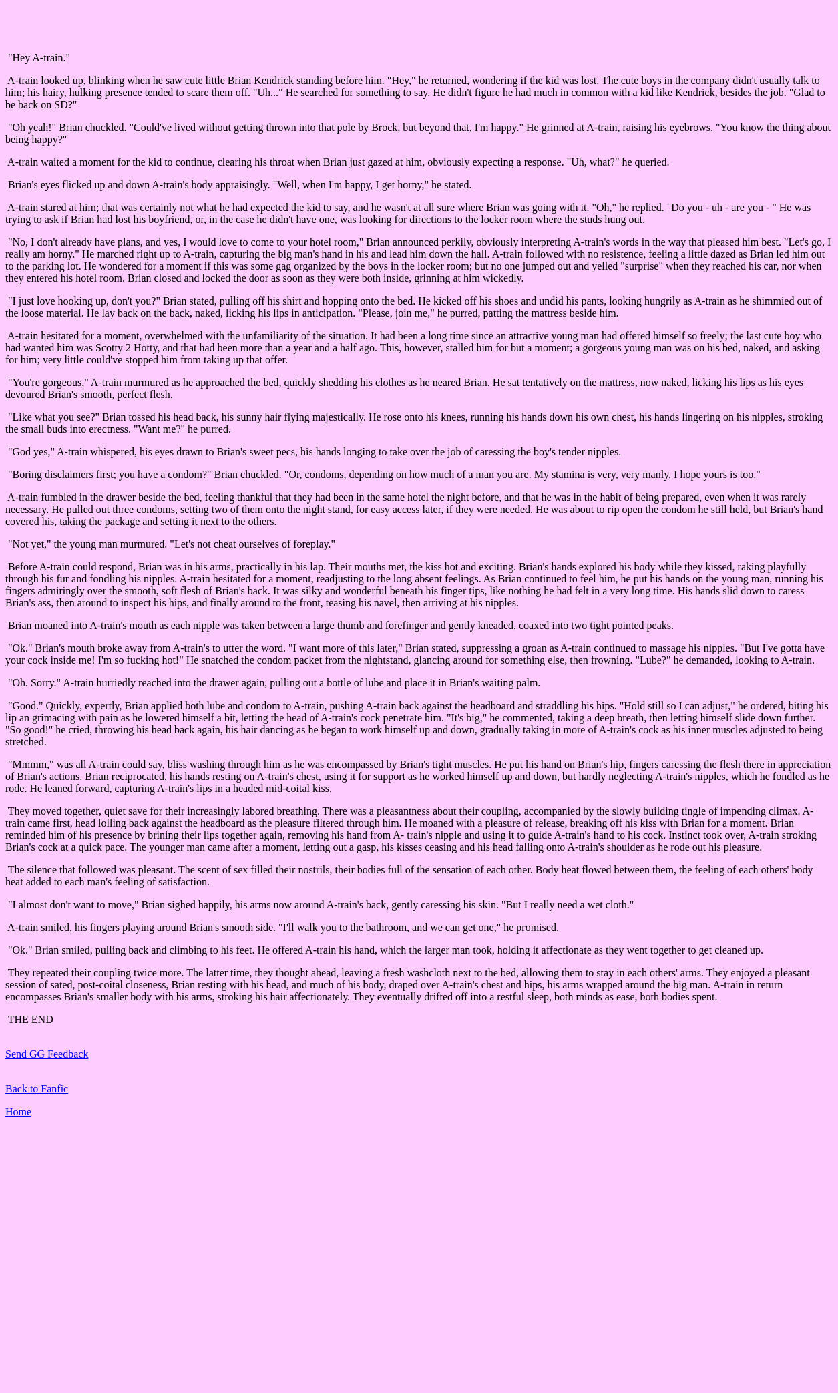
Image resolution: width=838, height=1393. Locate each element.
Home (18, 1111)
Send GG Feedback (46, 1054)
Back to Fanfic (36, 1088)
